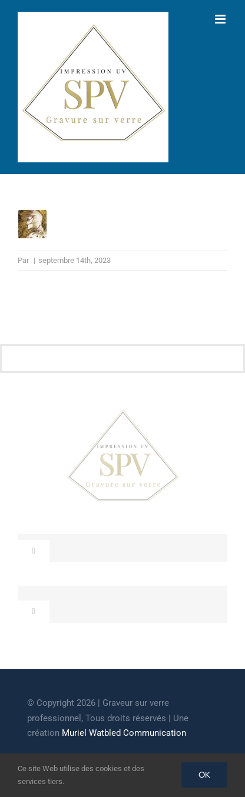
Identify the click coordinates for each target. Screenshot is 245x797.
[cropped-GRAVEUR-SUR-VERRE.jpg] (122, 413)
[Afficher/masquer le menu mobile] (221, 19)
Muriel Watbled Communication (124, 733)
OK (204, 774)
